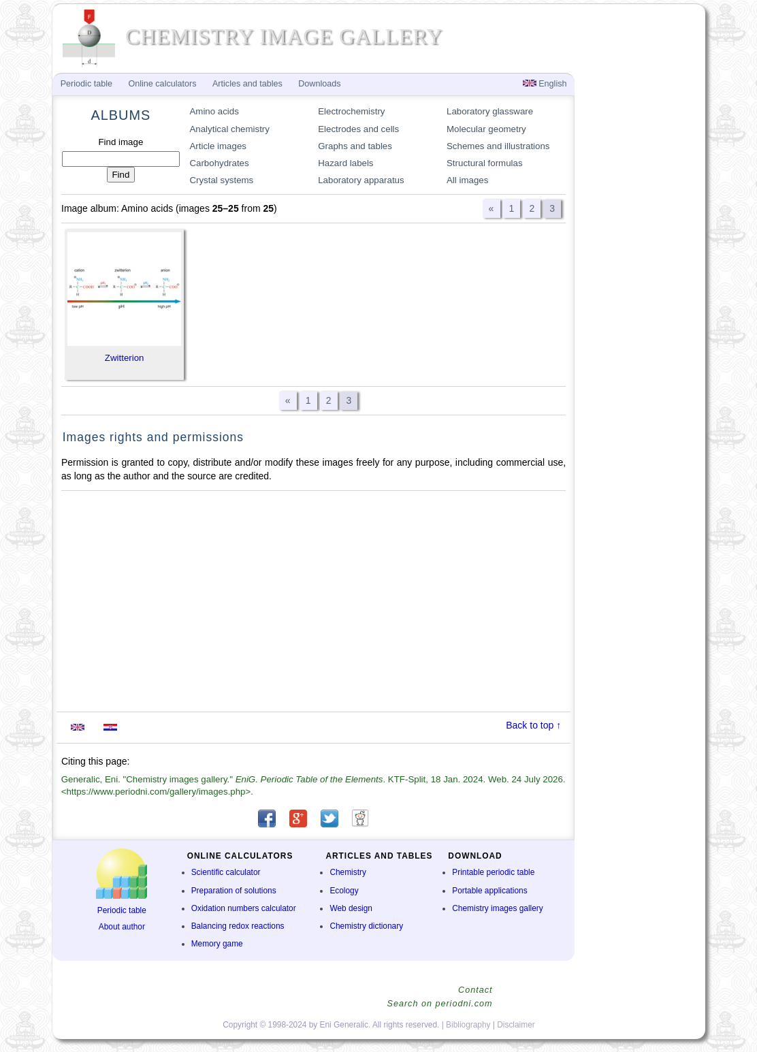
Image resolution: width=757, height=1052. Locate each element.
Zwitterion (124, 358)
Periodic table (121, 910)
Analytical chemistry (229, 129)
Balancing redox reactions (238, 926)
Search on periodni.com (439, 1003)
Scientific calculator (226, 872)
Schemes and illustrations (498, 146)
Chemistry (347, 872)
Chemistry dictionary (366, 926)
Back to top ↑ (533, 725)
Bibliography (468, 1025)
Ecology (343, 890)
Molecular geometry (486, 129)
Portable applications (489, 890)
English (545, 84)
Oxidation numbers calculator (243, 908)
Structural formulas (485, 163)
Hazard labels (345, 163)
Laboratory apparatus (361, 180)
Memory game (217, 944)
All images (467, 180)
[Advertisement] (313, 601)
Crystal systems (221, 180)
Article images (217, 146)
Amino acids (213, 111)
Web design (350, 908)
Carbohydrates (218, 163)
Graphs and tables (355, 146)
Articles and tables (247, 84)
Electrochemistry (351, 111)
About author (122, 926)
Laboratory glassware (490, 111)
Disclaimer (516, 1025)
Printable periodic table (493, 872)
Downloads (319, 84)
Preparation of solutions (233, 890)
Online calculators (162, 84)
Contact (475, 990)
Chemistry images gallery (497, 908)
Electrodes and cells (358, 129)
